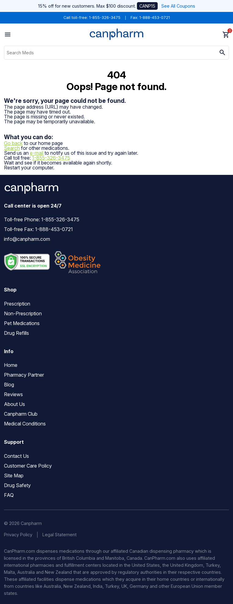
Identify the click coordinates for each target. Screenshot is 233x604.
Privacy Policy (18, 534)
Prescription (17, 304)
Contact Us (16, 456)
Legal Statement (59, 534)
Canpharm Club (21, 414)
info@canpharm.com (27, 239)
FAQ (9, 495)
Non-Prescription (23, 313)
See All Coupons (178, 6)
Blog (9, 385)
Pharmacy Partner (24, 375)
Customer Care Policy (28, 466)
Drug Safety (17, 485)
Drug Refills (16, 333)
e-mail (36, 153)
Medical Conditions (25, 424)
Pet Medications (22, 323)
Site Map (13, 475)
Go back (13, 143)
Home (10, 365)
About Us (14, 404)
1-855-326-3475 (104, 17)
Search (12, 148)
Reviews (13, 394)
